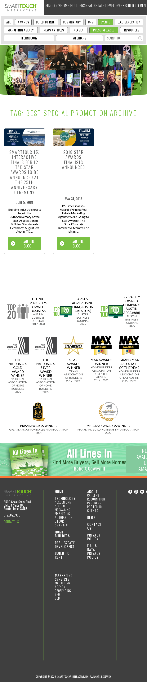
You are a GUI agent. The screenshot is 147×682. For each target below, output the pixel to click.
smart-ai (62, 525)
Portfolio (94, 506)
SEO (57, 594)
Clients (92, 510)
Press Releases (103, 30)
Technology (74, 7)
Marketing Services (56, 7)
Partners (94, 503)
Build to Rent (131, 7)
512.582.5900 (12, 515)
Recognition (96, 499)
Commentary (72, 22)
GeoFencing (63, 590)
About (92, 491)
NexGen (79, 30)
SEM (57, 598)
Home (59, 491)
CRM (91, 22)
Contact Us (94, 526)
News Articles (54, 30)
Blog (142, 7)
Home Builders (90, 7)
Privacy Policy (94, 537)
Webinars (79, 38)
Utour (59, 521)
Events (105, 22)
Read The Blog (22, 243)
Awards (23, 22)
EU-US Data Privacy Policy (94, 551)
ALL (8, 22)
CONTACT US (11, 521)
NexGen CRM (63, 502)
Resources (131, 30)
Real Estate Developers (111, 7)
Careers (93, 495)
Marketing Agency (21, 30)
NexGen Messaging (62, 508)
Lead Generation (129, 22)
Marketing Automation (64, 515)
